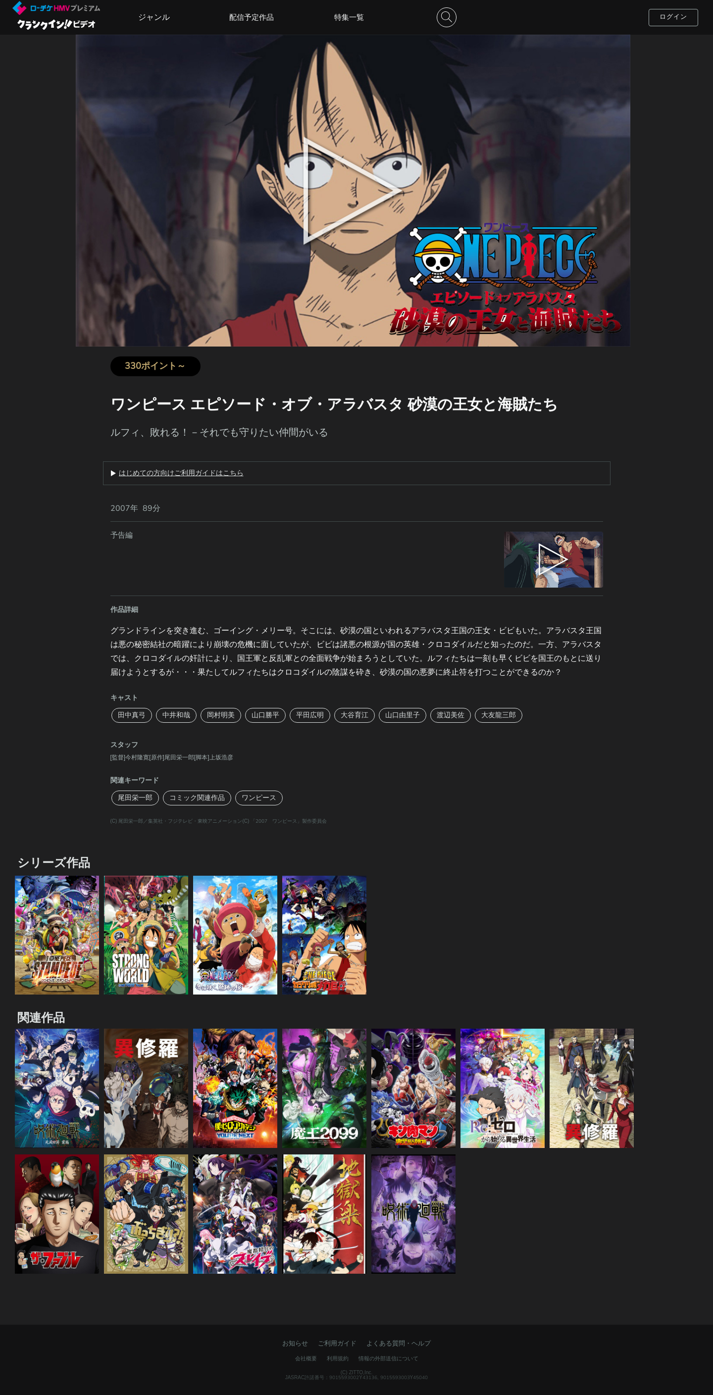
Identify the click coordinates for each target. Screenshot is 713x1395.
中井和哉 (176, 715)
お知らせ (295, 1343)
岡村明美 (221, 715)
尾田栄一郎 (135, 797)
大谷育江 (354, 715)
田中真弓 (132, 715)
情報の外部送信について (388, 1358)
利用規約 (338, 1358)
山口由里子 (402, 715)
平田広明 (310, 715)
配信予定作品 (251, 17)
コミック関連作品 (197, 797)
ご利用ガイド (337, 1343)
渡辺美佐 (450, 715)
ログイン (673, 16)
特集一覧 (349, 17)
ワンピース (259, 797)
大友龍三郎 (498, 715)
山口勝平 (265, 715)
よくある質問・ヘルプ (398, 1343)
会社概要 (306, 1358)
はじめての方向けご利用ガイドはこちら (181, 473)
